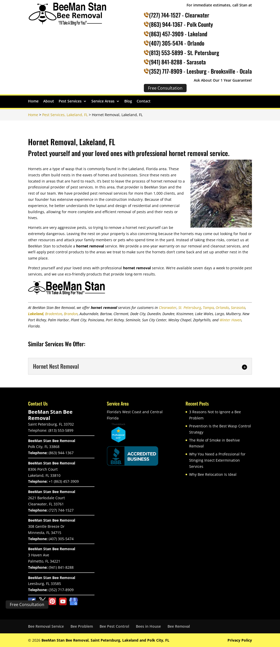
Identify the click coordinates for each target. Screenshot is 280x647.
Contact (144, 101)
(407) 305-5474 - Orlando (176, 43)
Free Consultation (27, 604)
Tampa (208, 307)
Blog (128, 101)
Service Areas (103, 101)
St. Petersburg (189, 307)
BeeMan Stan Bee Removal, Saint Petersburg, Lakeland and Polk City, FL (105, 640)
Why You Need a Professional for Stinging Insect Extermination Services (217, 460)
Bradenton (53, 313)
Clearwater (168, 307)
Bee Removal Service (46, 626)
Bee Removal (179, 626)
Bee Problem (82, 626)
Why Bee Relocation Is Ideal (213, 474)
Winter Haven (230, 319)
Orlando (222, 307)
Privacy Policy (239, 640)
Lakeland (35, 313)
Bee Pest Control (114, 626)
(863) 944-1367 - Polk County (181, 24)
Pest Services (70, 101)
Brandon (71, 313)
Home (33, 101)
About (48, 101)
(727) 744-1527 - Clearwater (179, 15)
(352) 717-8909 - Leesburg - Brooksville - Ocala (200, 71)
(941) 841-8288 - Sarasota (177, 62)
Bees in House (148, 626)
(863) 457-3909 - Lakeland (178, 34)
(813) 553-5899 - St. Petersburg (184, 52)
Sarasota (238, 307)
